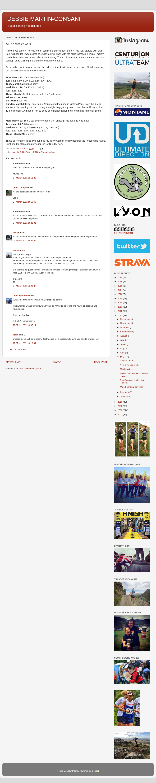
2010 (120, 402)
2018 (120, 286)
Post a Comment (18, 349)
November (125, 323)
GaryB (16, 232)
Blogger (95, 771)
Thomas (17, 250)
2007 (120, 414)
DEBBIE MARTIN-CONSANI (43, 19)
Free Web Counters (123, 233)
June (122, 344)
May (122, 348)
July (122, 340)
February (124, 392)
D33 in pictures (127, 369)
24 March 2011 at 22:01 (24, 223)
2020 (120, 277)
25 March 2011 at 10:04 (24, 343)
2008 (120, 410)
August (124, 336)
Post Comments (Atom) (30, 368)
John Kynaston (21, 295)
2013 (120, 307)
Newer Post (13, 362)
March (123, 357)
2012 (120, 311)
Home (57, 362)
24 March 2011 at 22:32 (24, 240)
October (124, 327)
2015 (120, 298)
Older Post (100, 362)
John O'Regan (20, 187)
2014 (120, 302)
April (122, 353)
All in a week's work (129, 365)
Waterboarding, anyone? (131, 387)
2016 (120, 294)
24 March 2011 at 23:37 (24, 286)
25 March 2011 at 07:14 (24, 325)
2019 (120, 281)
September (125, 332)
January (124, 396)
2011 (120, 315)
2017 (120, 290)
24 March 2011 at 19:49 (24, 202)
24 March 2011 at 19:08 (24, 178)
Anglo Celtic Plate (22, 152)
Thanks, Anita (126, 360)
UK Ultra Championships (43, 152)
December (125, 319)
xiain (15, 335)
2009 (120, 406)
